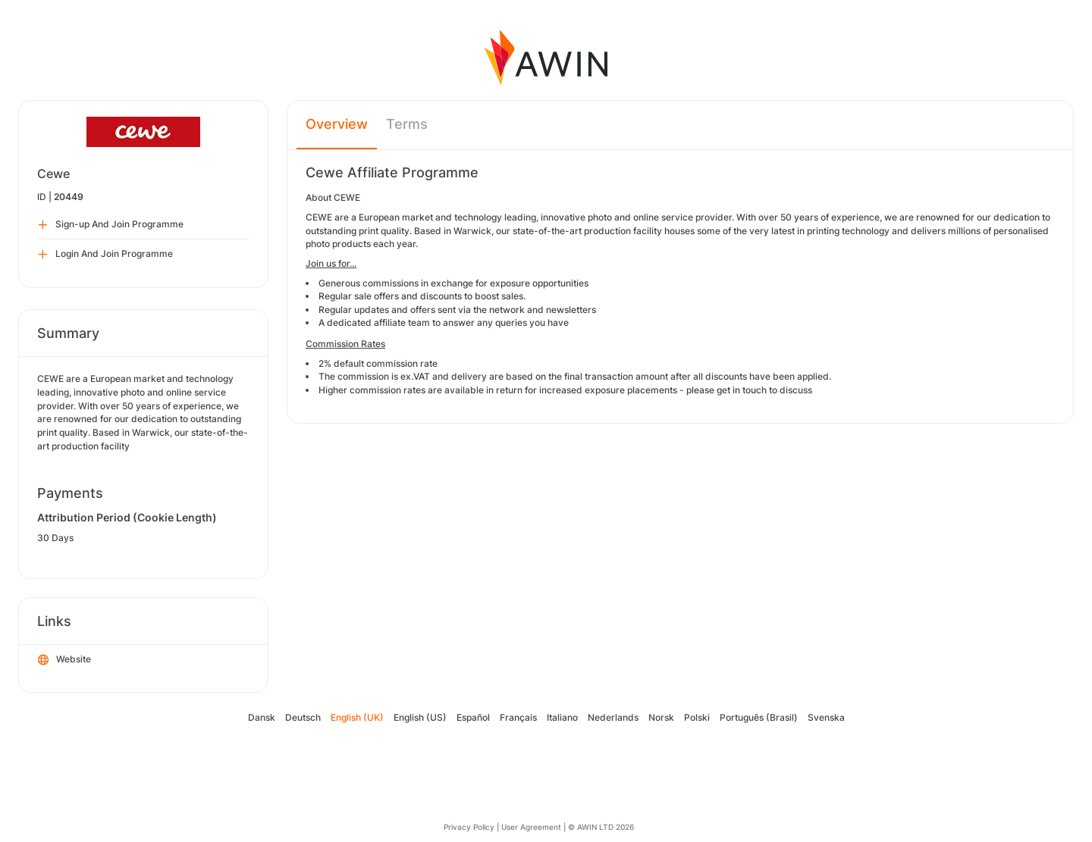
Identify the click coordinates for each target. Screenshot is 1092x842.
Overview (337, 124)
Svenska (826, 717)
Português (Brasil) (759, 717)
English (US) (420, 717)
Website (64, 660)
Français (518, 717)
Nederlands (613, 717)
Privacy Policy (469, 826)
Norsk (661, 717)
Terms (407, 124)
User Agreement (531, 826)
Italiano (562, 717)
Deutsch (303, 717)
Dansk (261, 717)
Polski (697, 717)
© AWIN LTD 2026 (601, 826)
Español (473, 717)
